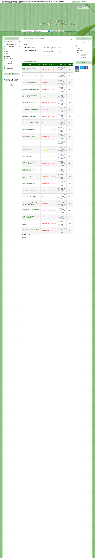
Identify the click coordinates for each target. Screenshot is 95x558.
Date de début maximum (30, 50)
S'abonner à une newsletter (11, 79)
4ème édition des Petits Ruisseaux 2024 (29, 163)
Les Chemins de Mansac (11, 38)
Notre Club (8, 41)
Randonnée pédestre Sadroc (30, 76)
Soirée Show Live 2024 (28, 143)
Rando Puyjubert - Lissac (29, 136)
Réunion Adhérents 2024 (29, 129)
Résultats (83, 57)
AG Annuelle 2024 (27, 156)
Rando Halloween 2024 (28, 183)
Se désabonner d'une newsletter (11, 81)
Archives (11, 86)
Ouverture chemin (27, 149)
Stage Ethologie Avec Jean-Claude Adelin (30, 96)
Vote (83, 55)
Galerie (7, 56)
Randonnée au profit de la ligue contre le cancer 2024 (31, 203)
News (6, 51)
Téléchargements (10, 61)
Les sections (9, 46)
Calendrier (8, 63)
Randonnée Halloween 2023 (30, 102)
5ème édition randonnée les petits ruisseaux (30, 217)
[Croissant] (38, 64)
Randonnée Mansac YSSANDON (31, 89)
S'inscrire (61, 31)
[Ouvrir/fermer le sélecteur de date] (52, 47)
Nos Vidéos (8, 58)
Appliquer (47, 56)
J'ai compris (75, 1)
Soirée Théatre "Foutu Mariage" (31, 109)
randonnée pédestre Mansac (30, 82)
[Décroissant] (39, 64)
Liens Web (8, 65)
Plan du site (8, 68)
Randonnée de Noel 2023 (29, 116)
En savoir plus (83, 1)
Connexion (53, 31)
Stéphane (53, 69)
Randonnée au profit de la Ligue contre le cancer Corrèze (31, 230)
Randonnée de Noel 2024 (29, 196)
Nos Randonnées (10, 49)
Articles (7, 54)
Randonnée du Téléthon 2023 (30, 123)
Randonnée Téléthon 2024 (29, 190)
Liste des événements (30, 61)
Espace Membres (10, 44)
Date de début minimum (29, 47)
